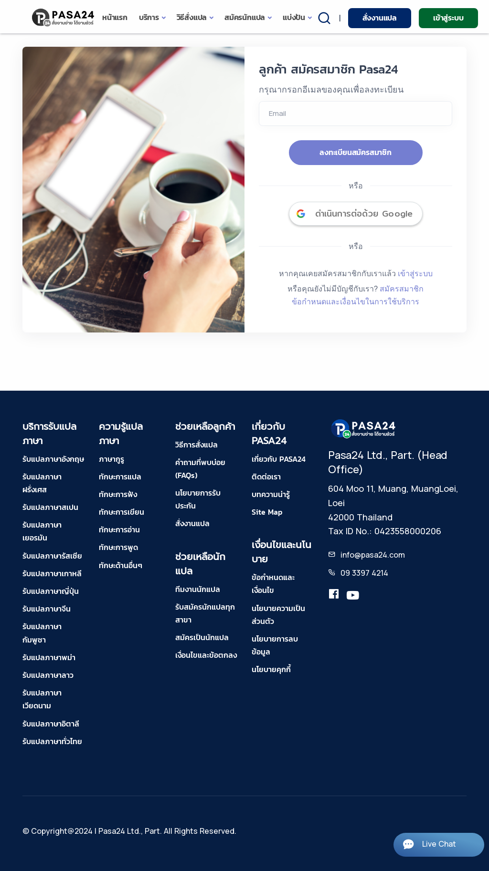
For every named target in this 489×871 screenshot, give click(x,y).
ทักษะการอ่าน (119, 529)
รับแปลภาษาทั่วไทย (52, 741)
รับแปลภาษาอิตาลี (50, 723)
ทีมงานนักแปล (197, 589)
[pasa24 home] (63, 17)
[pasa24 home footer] (364, 428)
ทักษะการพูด (118, 547)
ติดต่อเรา (266, 476)
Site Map (267, 512)
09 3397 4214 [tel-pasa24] (364, 573)
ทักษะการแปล (120, 476)
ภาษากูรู (111, 459)
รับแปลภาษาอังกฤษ (53, 459)
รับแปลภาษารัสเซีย (52, 555)
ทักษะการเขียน (121, 512)
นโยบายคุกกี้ (271, 669)
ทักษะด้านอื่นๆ (120, 565)
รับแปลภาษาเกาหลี (52, 573)
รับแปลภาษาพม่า (48, 657)
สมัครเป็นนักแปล (202, 637)
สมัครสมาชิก (402, 288)
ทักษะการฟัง (118, 494)
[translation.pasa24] (334, 595)
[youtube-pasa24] (353, 595)
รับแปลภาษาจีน (46, 608)
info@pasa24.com (372, 555)
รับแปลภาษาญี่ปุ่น (50, 591)
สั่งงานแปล (379, 17)
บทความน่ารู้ (271, 494)
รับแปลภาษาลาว (48, 675)
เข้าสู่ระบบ (448, 17)
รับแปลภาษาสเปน (50, 507)
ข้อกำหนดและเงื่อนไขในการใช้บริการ (355, 301)
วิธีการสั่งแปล (196, 444)
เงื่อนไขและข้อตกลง (206, 655)
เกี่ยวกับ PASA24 (279, 459)
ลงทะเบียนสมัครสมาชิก (355, 152)
